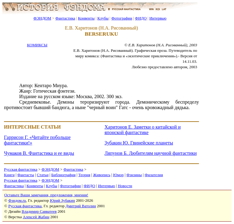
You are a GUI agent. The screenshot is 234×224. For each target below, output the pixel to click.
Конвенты (86, 18)
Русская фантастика (20, 169)
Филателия (154, 174)
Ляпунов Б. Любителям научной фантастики (151, 153)
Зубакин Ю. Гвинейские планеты (139, 142)
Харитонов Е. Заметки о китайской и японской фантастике (143, 129)
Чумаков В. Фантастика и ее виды (39, 153)
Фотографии (121, 18)
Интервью (157, 18)
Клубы (102, 18)
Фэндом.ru (17, 200)
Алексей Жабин (36, 217)
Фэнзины (134, 174)
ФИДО (141, 18)
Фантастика (65, 18)
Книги (9, 174)
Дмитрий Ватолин (81, 206)
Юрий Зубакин (62, 200)
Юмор (118, 174)
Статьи (42, 174)
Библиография (63, 174)
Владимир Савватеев (39, 211)
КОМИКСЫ (37, 45)
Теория (84, 174)
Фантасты (25, 174)
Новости (125, 185)
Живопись (101, 174)
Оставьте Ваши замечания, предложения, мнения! (46, 195)
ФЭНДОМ (42, 18)
